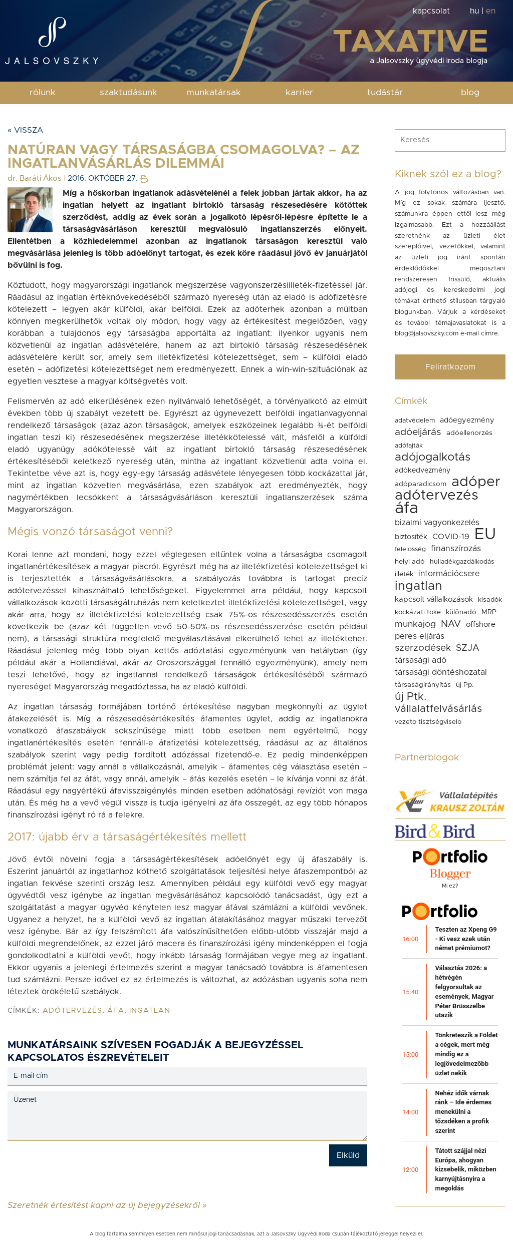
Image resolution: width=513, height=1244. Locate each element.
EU (485, 534)
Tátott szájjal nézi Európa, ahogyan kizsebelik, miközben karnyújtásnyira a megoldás (465, 1169)
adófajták (409, 446)
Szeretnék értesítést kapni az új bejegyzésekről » (107, 1205)
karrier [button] (299, 92)
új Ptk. (410, 696)
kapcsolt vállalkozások (434, 599)
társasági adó (420, 660)
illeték (404, 574)
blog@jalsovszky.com (426, 333)
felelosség (410, 549)
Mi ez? (450, 886)
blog (470, 92)
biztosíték (411, 537)
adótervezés (72, 1010)
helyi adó (410, 561)
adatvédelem (415, 421)
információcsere (448, 574)
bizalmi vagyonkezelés (437, 523)
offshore (480, 624)
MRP (488, 612)
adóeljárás (418, 432)
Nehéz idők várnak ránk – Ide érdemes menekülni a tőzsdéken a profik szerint (463, 1111)
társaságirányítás (423, 684)
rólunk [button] (43, 92)
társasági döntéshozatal (441, 672)
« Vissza (25, 130)
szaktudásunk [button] (128, 92)
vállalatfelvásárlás (438, 709)
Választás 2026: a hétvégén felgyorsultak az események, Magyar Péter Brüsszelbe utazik (464, 991)
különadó (461, 612)
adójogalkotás (432, 457)
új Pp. (464, 684)
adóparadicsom (420, 484)
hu (474, 11)
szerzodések (423, 648)
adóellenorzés (469, 433)
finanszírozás (456, 549)
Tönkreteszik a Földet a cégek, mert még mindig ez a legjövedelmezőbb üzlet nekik (466, 1053)
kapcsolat (431, 11)
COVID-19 (450, 537)
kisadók (490, 599)
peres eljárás (419, 636)
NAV (451, 624)
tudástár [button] (385, 92)
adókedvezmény (422, 470)
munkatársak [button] (213, 92)
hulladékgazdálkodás (462, 562)
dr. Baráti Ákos (35, 178)
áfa (115, 1010)
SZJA (467, 648)
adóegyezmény (467, 420)
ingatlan (149, 1010)
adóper (475, 482)
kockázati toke (418, 612)
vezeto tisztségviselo (428, 721)
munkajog (415, 624)
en (490, 11)
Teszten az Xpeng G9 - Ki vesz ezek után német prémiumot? (465, 939)
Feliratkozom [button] (450, 367)
